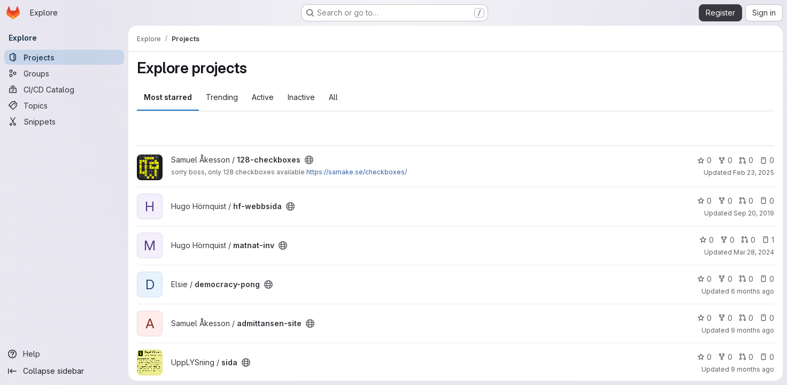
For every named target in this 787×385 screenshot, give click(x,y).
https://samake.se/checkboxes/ (356, 172)
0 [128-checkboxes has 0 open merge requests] (746, 160)
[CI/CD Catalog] (64, 89)
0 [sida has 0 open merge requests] (746, 356)
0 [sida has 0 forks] (725, 356)
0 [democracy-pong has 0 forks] (725, 278)
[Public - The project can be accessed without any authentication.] (309, 160)
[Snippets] (64, 121)
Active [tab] (263, 97)
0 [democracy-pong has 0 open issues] (767, 278)
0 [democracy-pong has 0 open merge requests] (746, 278)
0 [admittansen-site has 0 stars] (704, 317)
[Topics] (64, 105)
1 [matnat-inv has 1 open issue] (768, 239)
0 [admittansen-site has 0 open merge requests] (746, 317)
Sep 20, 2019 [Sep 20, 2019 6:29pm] (754, 213)
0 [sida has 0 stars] (704, 356)
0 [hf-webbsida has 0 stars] (704, 200)
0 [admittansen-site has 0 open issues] (767, 317)
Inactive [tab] (301, 97)
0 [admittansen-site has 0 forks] (725, 317)
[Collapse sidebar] (64, 371)
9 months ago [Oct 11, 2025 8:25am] (752, 369)
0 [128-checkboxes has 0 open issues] (767, 160)
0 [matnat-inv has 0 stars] (706, 239)
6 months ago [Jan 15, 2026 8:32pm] (752, 291)
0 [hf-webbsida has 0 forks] (725, 200)
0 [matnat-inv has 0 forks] (727, 239)
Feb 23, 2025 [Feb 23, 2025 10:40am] (753, 172)
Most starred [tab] (168, 97)
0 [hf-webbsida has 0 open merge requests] (746, 200)
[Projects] (64, 57)
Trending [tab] (222, 97)
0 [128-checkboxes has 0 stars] (704, 160)
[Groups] (64, 73)
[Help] (64, 353)
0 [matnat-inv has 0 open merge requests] (748, 239)
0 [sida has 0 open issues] (767, 356)
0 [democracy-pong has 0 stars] (704, 278)
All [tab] (333, 97)
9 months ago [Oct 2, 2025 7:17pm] (752, 330)
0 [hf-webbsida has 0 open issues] (767, 200)
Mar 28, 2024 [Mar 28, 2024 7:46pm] (754, 252)
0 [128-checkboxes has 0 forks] (725, 160)
